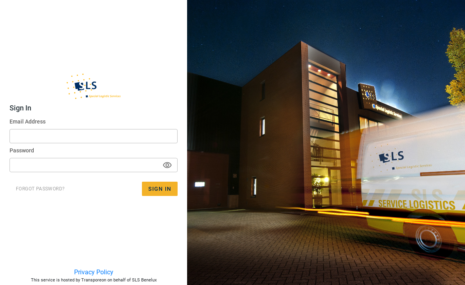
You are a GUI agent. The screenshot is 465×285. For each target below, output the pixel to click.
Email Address (28, 121)
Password (22, 150)
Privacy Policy (93, 272)
